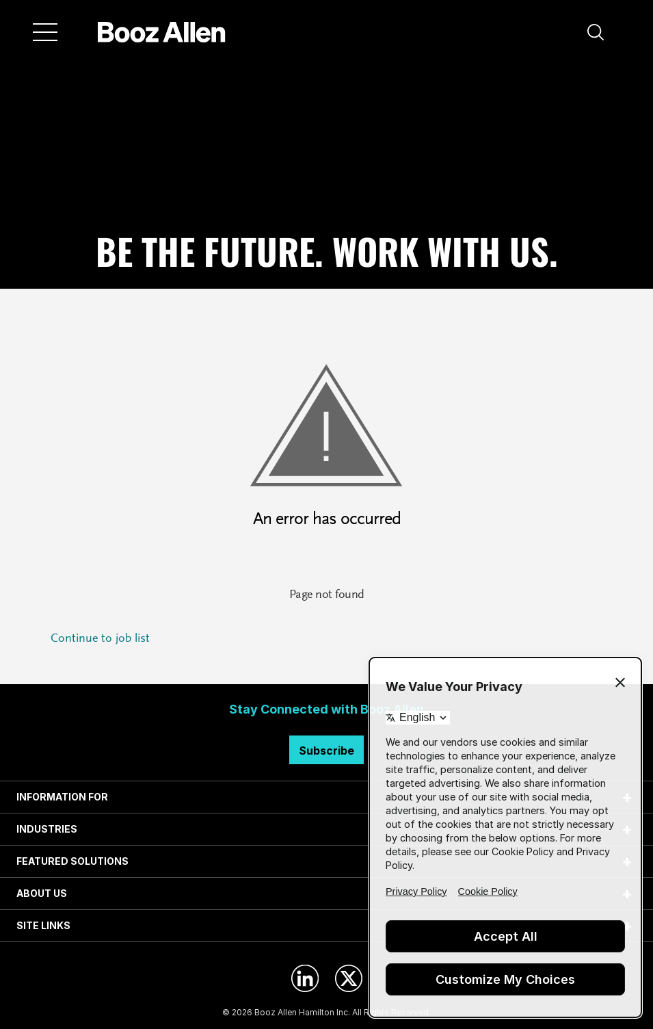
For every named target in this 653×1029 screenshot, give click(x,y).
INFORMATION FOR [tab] (62, 797)
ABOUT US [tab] (41, 893)
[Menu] (45, 32)
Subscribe (326, 750)
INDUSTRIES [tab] (46, 829)
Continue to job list (100, 639)
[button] (595, 32)
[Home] (162, 32)
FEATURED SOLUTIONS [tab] (72, 861)
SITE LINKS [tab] (43, 925)
